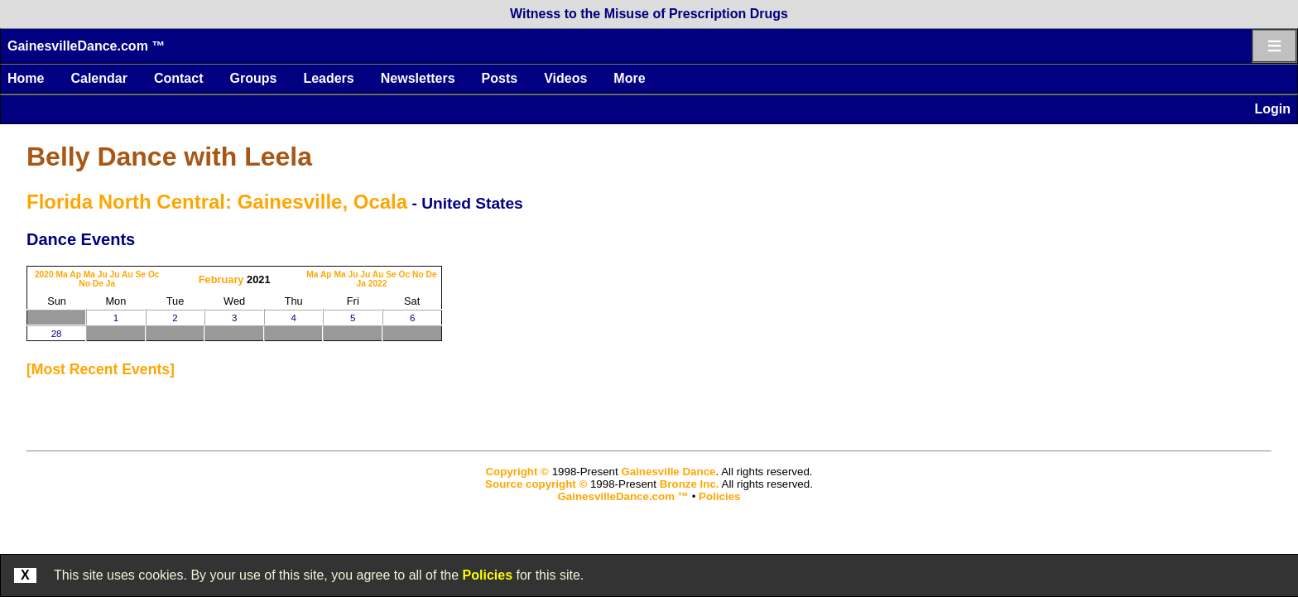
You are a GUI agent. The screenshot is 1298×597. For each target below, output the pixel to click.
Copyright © (516, 471)
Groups (252, 78)
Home (25, 78)
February (221, 279)
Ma (62, 274)
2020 (44, 274)
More (629, 78)
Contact (179, 78)
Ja (110, 283)
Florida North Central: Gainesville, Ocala (216, 201)
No (84, 283)
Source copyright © (536, 484)
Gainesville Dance (668, 471)
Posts (500, 78)
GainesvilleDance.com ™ (86, 46)
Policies (487, 575)
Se (141, 274)
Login (1272, 109)
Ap (75, 274)
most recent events (100, 369)
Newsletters (418, 78)
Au (127, 274)
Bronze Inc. (689, 484)
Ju (103, 274)
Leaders (328, 78)
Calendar (98, 78)
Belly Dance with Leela (169, 156)
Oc (154, 274)
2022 (377, 283)
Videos (565, 78)
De (98, 283)
